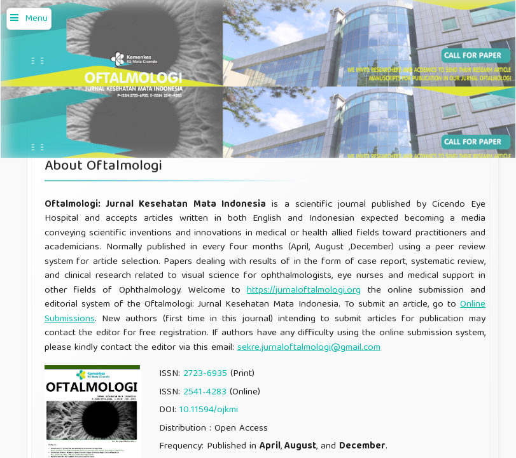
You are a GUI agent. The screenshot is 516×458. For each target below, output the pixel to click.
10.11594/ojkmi (208, 410)
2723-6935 (205, 374)
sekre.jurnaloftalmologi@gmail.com (308, 348)
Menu (36, 19)
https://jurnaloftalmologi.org (304, 290)
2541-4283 (205, 392)
